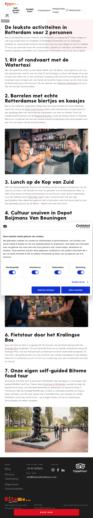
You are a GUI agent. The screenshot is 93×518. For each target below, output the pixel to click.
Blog (8, 468)
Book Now (46, 512)
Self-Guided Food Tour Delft (15, 505)
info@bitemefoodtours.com (42, 476)
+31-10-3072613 (35, 468)
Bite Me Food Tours (12, 4)
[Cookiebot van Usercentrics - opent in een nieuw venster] (79, 226)
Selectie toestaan (46, 290)
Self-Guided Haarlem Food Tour (76, 505)
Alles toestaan (75, 290)
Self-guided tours (17, 10)
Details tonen (78, 282)
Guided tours (30, 10)
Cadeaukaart (44, 10)
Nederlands (74, 10)
